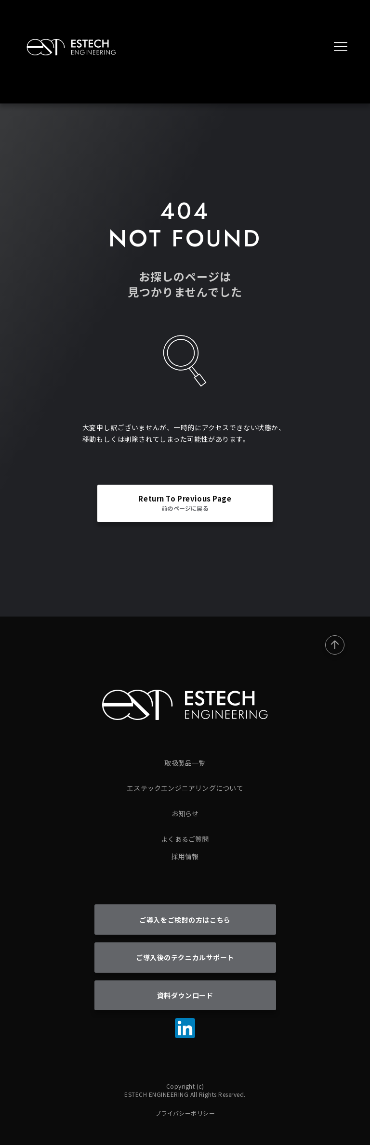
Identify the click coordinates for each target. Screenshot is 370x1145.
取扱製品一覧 (184, 763)
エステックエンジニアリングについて (185, 788)
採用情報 (185, 856)
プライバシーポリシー (185, 1113)
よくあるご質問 (185, 839)
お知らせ (185, 813)
